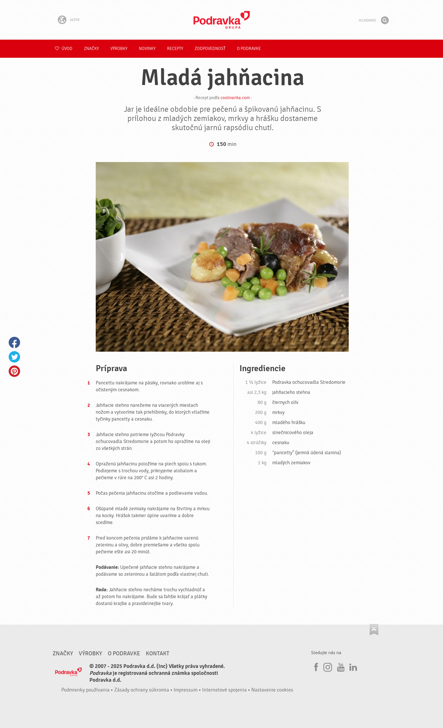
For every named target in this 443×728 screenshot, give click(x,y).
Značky (91, 48)
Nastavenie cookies (272, 690)
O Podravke (249, 48)
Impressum (185, 690)
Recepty (175, 48)
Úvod (63, 48)
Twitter (14, 357)
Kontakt (157, 653)
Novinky (147, 48)
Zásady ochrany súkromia (141, 690)
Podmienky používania (85, 690)
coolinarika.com (235, 97)
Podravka (221, 20)
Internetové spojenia (224, 690)
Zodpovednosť (210, 48)
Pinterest (14, 371)
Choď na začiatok (374, 629)
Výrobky (118, 48)
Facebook (14, 342)
